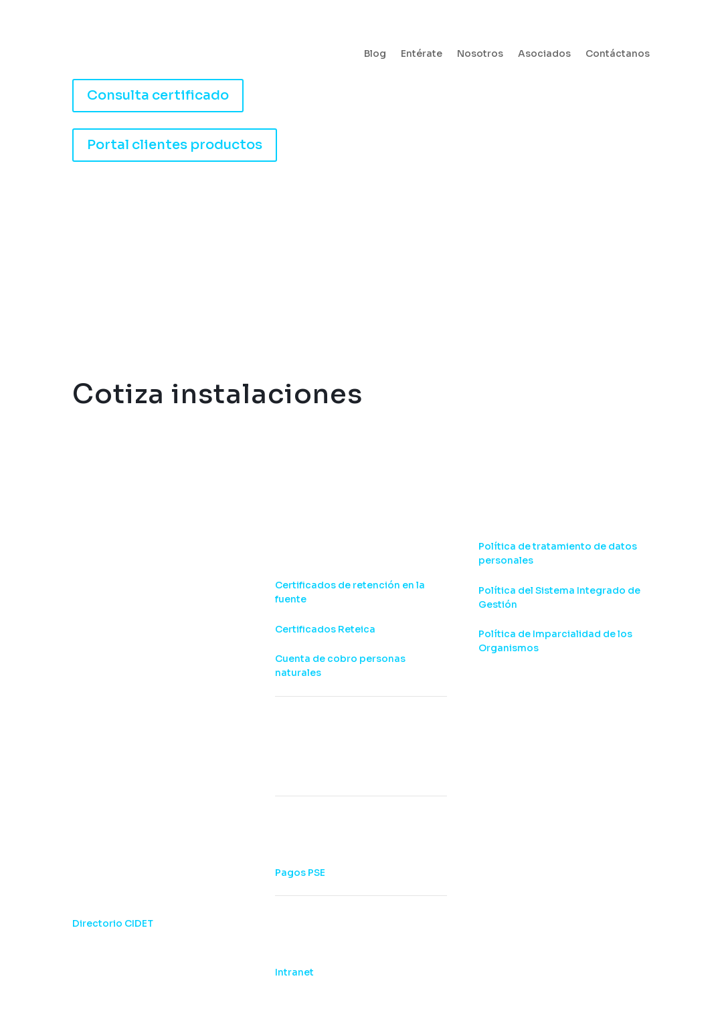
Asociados (544, 54)
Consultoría (280, 278)
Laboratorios (440, 278)
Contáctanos (617, 54)
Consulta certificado (158, 95)
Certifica (202, 278)
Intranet (294, 972)
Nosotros (480, 54)
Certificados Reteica (325, 629)
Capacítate (365, 278)
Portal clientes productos (174, 144)
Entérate (421, 54)
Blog (375, 54)
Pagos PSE (300, 873)
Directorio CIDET (112, 923)
